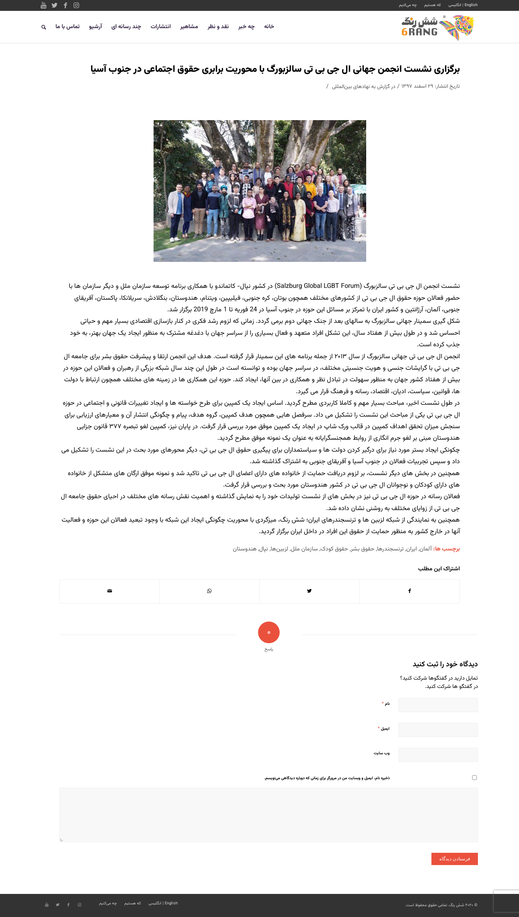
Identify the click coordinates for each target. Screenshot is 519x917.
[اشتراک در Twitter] (309, 591)
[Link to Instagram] (76, 5)
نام (386, 703)
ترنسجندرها (390, 549)
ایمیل (384, 728)
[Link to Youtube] (43, 5)
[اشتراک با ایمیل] (109, 591)
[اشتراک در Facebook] (410, 591)
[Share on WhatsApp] (209, 591)
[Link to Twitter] (54, 5)
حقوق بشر (362, 549)
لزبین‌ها (279, 549)
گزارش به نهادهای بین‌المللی (361, 87)
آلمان (426, 549)
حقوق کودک (334, 549)
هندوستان (245, 549)
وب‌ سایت (382, 753)
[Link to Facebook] (65, 5)
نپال (263, 549)
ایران (411, 549)
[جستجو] (44, 27)
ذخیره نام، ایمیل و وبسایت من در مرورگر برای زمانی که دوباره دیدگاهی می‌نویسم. (327, 778)
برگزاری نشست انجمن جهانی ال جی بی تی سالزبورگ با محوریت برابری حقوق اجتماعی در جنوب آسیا (275, 69)
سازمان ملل (304, 549)
